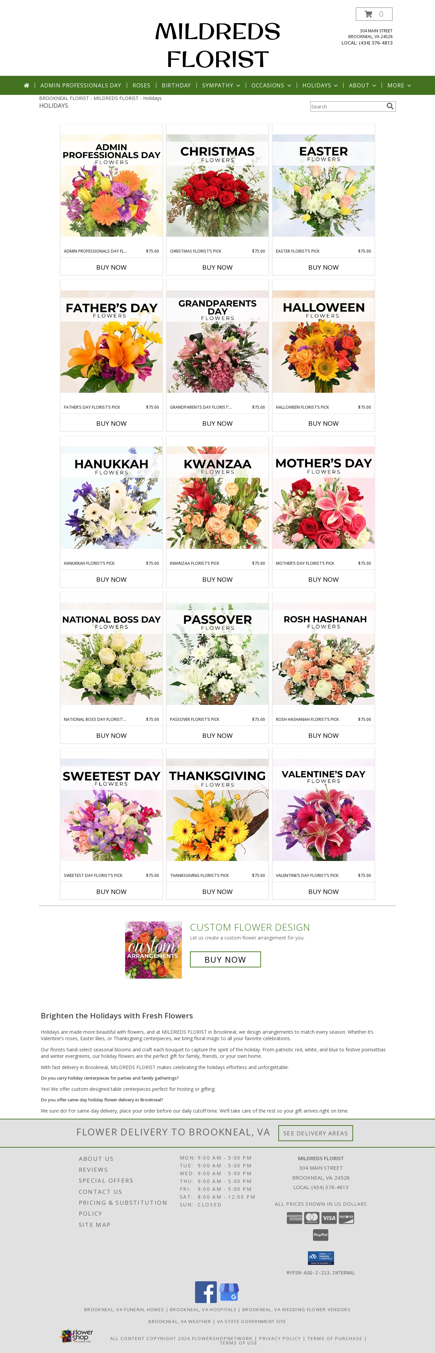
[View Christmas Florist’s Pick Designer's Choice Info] (217, 186)
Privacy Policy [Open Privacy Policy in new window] (280, 1338)
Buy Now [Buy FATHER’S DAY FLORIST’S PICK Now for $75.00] (111, 423)
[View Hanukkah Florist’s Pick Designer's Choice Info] (111, 498)
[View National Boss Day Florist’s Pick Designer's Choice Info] (111, 654)
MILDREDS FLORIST (218, 45)
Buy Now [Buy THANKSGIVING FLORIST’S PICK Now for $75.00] (217, 891)
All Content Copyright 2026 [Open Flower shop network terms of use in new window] (150, 1338)
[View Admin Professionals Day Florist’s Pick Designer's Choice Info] (111, 186)
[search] (390, 106)
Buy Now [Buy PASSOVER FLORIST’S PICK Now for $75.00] (217, 735)
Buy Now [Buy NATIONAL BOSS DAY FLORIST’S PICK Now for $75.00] (111, 735)
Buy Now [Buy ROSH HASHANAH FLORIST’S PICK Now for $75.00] (323, 735)
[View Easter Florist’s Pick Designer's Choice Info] (324, 186)
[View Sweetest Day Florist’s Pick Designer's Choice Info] (111, 810)
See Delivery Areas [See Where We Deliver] (315, 1133)
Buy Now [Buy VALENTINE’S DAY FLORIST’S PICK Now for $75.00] (323, 891)
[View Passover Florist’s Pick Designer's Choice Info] (217, 654)
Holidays (320, 85)
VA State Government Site (251, 1321)
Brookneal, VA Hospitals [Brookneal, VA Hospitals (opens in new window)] (203, 1309)
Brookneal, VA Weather (180, 1321)
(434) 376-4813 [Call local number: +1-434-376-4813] (376, 42)
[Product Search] (347, 106)
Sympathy (221, 85)
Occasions (272, 85)
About (363, 85)
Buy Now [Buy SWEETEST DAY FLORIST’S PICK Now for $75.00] (111, 891)
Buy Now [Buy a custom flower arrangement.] (225, 959)
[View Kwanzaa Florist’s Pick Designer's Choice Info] (217, 498)
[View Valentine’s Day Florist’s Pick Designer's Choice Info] (324, 810)
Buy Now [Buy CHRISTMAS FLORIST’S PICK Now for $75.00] (217, 267)
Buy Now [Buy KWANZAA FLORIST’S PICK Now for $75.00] (217, 579)
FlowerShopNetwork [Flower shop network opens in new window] (222, 1338)
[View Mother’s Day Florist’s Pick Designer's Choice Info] (324, 498)
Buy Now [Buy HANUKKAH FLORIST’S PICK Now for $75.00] (111, 579)
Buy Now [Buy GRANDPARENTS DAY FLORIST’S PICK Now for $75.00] (217, 423)
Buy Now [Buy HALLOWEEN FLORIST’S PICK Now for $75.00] (323, 423)
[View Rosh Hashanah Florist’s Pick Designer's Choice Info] (324, 654)
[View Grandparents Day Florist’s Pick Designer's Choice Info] (217, 342)
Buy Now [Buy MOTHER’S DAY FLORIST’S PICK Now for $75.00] (323, 579)
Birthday (176, 85)
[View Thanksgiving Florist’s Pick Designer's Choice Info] (217, 810)
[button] (374, 14)
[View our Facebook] (206, 1301)
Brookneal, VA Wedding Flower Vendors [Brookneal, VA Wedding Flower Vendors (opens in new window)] (296, 1309)
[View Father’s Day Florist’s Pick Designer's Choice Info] (111, 342)
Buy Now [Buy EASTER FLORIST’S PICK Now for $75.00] (323, 267)
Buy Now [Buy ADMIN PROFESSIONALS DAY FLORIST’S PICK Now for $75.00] (111, 267)
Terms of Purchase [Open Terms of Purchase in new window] (335, 1338)
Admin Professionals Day (80, 85)
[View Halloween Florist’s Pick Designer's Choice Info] (324, 342)
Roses (142, 85)
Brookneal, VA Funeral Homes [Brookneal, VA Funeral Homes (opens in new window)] (124, 1309)
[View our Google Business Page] (229, 1301)
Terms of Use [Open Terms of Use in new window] (239, 1342)
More (399, 85)
